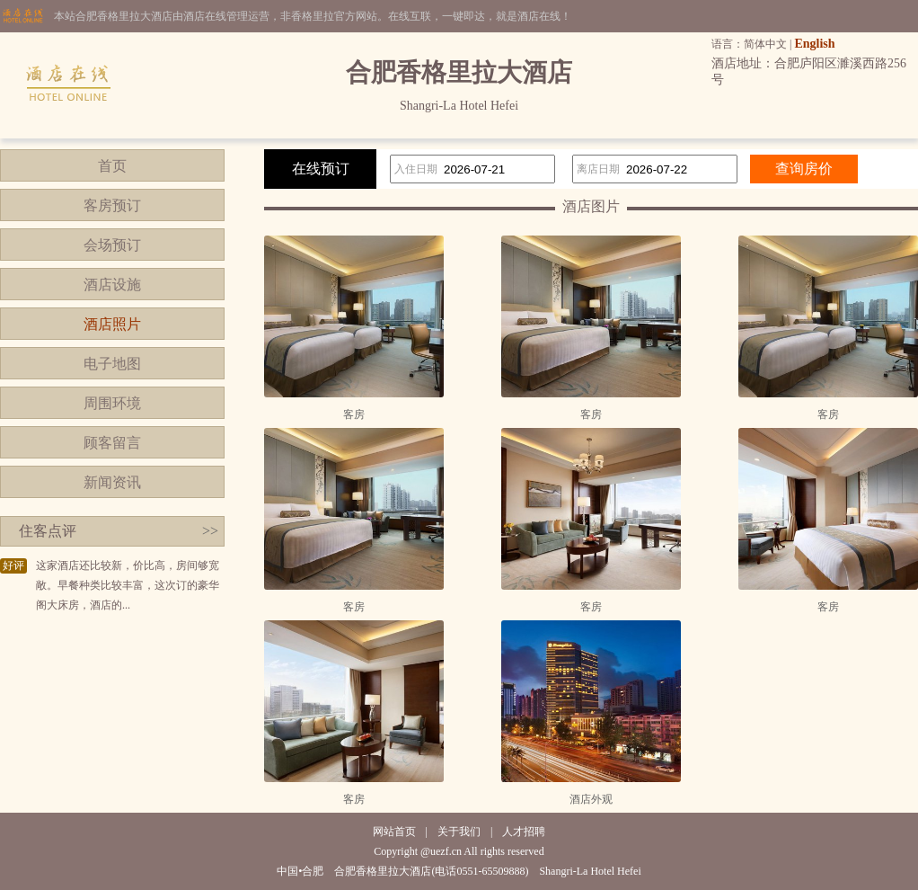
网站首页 (394, 831)
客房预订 (112, 205)
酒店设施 (112, 284)
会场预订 (112, 245)
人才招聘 (523, 831)
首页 (112, 166)
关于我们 (459, 831)
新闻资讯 (112, 482)
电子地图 (112, 363)
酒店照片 (112, 324)
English (814, 43)
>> (210, 530)
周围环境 (112, 403)
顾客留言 (112, 442)
